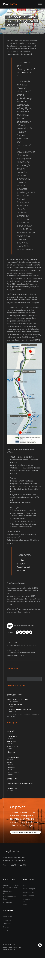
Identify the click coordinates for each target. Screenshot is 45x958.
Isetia (25, 905)
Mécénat (10, 762)
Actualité (30, 625)
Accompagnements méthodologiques (11, 886)
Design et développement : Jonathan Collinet (12, 948)
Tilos (24, 885)
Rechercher (12, 669)
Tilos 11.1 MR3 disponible (15, 704)
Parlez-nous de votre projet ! (25, 832)
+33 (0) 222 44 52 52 (18, 865)
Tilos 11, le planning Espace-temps (19, 710)
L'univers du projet (13, 757)
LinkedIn (40, 945)
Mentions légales (9, 944)
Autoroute (7, 923)
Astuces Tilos (12, 736)
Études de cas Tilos (14, 747)
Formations (7, 902)
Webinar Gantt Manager (15, 694)
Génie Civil (7, 920)
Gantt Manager (28, 892)
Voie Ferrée (7, 917)
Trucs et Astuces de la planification (20, 783)
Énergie (6, 927)
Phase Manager (12, 778)
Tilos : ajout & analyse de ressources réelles (23, 715)
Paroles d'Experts (13, 773)
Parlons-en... (11, 768)
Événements (11, 752)
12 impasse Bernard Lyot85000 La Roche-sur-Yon (14, 859)
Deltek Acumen (28, 896)
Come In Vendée (12, 742)
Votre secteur (12, 788)
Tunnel (6, 930)
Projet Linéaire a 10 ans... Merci (18, 699)
